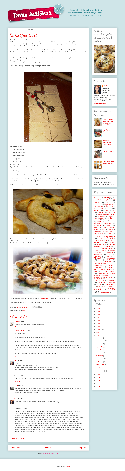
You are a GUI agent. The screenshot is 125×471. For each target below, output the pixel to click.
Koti (103, 229)
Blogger (67, 466)
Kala (104, 220)
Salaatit (109, 268)
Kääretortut (110, 233)
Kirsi (16, 385)
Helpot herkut (108, 205)
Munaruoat (112, 250)
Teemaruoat (109, 279)
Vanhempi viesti (81, 448)
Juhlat (113, 210)
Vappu (98, 284)
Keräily (96, 227)
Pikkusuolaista (110, 258)
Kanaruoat (97, 224)
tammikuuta (100, 371)
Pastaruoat (97, 256)
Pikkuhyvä (109, 256)
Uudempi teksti (15, 448)
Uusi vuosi (101, 283)
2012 (98, 332)
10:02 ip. (17, 381)
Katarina (17, 321)
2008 (98, 380)
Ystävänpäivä (104, 292)
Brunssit (108, 201)
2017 (98, 317)
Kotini (111, 229)
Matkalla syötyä (107, 249)
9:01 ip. (17, 404)
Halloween (108, 203)
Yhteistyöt (97, 289)
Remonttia (110, 266)
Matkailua (96, 248)
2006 (98, 386)
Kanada (109, 222)
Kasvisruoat (98, 225)
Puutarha (96, 261)
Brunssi (99, 201)
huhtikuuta (99, 362)
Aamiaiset (96, 197)
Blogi (114, 199)
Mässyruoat (100, 252)
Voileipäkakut (101, 286)
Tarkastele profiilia (100, 103)
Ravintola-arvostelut (100, 263)
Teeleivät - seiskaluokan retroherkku (107, 142)
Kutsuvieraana (98, 233)
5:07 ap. (17, 434)
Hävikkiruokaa (109, 206)
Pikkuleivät (97, 258)
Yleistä (111, 288)
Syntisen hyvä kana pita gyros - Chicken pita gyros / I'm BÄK (108, 122)
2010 (98, 374)
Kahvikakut (101, 216)
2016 (98, 320)
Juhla (106, 210)
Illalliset (96, 208)
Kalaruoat (112, 220)
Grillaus (96, 203)
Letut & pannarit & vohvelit (105, 238)
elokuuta (99, 350)
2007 (98, 383)
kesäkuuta (99, 356)
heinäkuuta (100, 353)
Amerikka (96, 199)
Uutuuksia (112, 283)
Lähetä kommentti (18, 438)
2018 (98, 314)
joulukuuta (99, 338)
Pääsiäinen (107, 262)
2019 (98, 311)
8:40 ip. (17, 372)
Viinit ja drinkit (110, 284)
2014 (98, 326)
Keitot (109, 225)
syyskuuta (99, 347)
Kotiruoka (97, 231)
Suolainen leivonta (108, 271)
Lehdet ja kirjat (108, 235)
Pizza (100, 260)
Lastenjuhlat (97, 235)
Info (102, 209)
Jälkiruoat (112, 212)
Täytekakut (111, 281)
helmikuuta (100, 368)
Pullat (109, 260)
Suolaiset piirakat (102, 273)
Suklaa (96, 271)
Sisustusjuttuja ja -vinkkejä (103, 269)
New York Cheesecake (107, 131)
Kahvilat (110, 216)
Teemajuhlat (98, 279)
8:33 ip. (17, 356)
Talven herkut (107, 277)
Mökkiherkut (98, 254)
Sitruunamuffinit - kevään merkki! (109, 163)
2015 (98, 323)
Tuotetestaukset (99, 281)
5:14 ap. (17, 327)
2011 (98, 335)
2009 (98, 377)
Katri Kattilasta (20, 331)
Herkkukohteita (98, 206)
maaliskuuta (100, 365)
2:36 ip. (17, 395)
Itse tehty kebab (108, 151)
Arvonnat (105, 199)
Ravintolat (98, 266)
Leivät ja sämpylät (109, 237)
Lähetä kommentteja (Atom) (50, 453)
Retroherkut (98, 268)
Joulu (24, 310)
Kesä (104, 227)
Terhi (16, 360)
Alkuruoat (107, 197)
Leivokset (97, 237)
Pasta (109, 254)
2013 (98, 329)
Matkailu (108, 247)
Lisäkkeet (100, 244)
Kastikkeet (108, 224)
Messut (96, 250)
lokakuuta (99, 344)
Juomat (100, 212)
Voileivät (110, 286)
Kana (99, 222)
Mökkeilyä (109, 252)
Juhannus (97, 210)
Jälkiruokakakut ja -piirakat (106, 214)
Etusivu (48, 448)
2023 (98, 308)
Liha (104, 242)
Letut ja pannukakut (100, 240)
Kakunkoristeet (98, 218)
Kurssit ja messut (107, 231)
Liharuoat (112, 242)
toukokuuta (100, 359)
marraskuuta (100, 341)
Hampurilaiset (97, 204)
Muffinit (104, 250)
